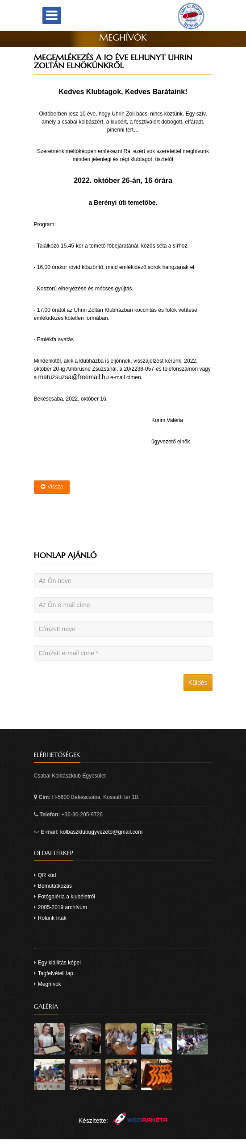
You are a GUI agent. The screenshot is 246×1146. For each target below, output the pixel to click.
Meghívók (49, 984)
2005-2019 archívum (62, 907)
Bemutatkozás (55, 886)
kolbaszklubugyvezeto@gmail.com (101, 832)
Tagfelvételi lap (55, 973)
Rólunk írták (52, 918)
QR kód (47, 875)
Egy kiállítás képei (59, 963)
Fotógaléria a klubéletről (66, 897)
